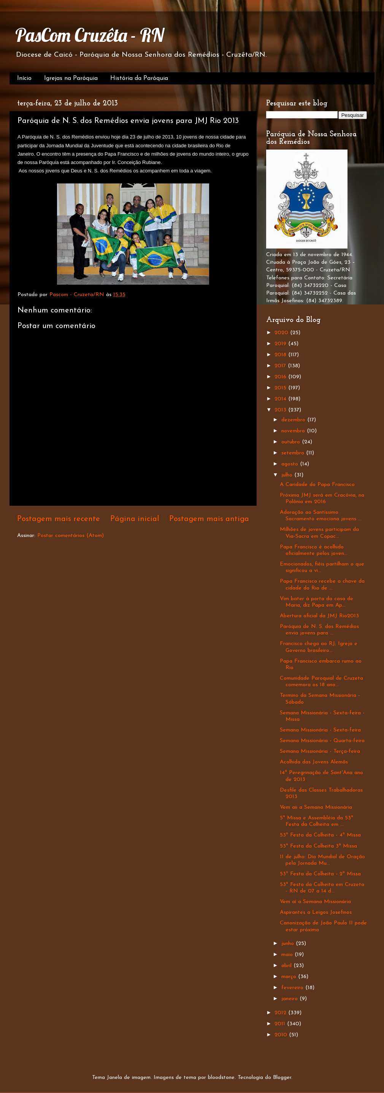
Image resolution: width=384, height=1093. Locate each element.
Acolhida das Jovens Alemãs (314, 762)
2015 (281, 388)
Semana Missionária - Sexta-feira (320, 730)
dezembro (294, 420)
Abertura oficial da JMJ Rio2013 (319, 616)
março (289, 977)
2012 (281, 1013)
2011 (281, 1024)
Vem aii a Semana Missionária (316, 807)
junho (288, 943)
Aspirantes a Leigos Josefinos (316, 912)
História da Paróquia (139, 78)
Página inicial (134, 519)
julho (287, 475)
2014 (281, 399)
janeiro (290, 999)
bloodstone (221, 1077)
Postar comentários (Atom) (70, 536)
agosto (290, 464)
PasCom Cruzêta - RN (89, 35)
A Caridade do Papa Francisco (317, 485)
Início (24, 78)
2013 (281, 410)
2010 (282, 1035)
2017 (281, 366)
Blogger (282, 1077)
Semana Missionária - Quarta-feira (322, 741)
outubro (291, 442)
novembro (294, 431)
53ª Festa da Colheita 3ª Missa (318, 846)
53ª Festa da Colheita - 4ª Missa (320, 835)
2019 (281, 344)
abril (287, 966)
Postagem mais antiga (209, 519)
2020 (282, 333)
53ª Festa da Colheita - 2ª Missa (320, 874)
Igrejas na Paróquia (71, 78)
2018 (281, 355)
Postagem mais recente (58, 519)
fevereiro (293, 988)
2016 (281, 377)
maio (288, 955)
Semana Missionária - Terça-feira (320, 751)
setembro (293, 453)
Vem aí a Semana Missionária (315, 902)
